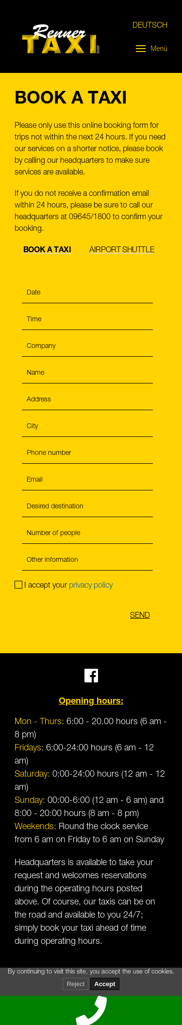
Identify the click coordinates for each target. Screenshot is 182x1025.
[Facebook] (91, 680)
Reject (75, 984)
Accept (104, 984)
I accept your (64, 586)
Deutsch (149, 26)
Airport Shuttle (121, 251)
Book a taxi (47, 251)
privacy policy (91, 586)
